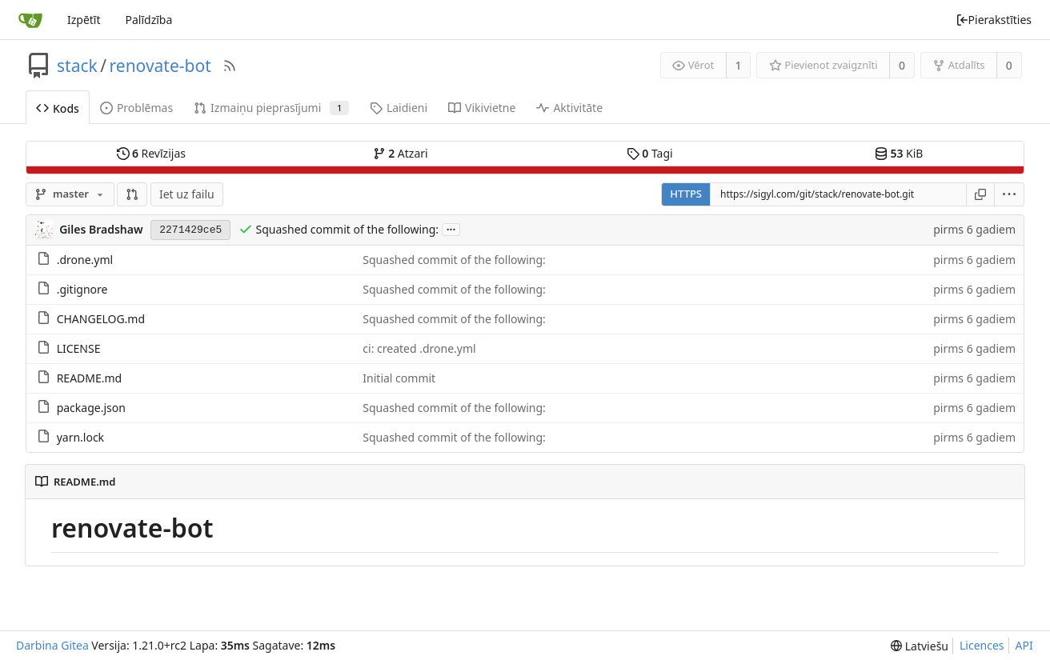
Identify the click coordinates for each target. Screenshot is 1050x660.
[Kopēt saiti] (980, 194)
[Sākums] (30, 20)
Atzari (400, 153)
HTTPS (686, 193)
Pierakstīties (994, 19)
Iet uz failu (186, 194)
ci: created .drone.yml (419, 348)
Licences (982, 645)
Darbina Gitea (52, 645)
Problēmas (136, 107)
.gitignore (82, 289)
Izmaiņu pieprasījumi (271, 107)
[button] (132, 194)
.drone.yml (85, 259)
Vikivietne (481, 107)
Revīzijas (151, 153)
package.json (91, 407)
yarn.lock (80, 437)
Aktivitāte (569, 107)
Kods (57, 108)
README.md (89, 378)
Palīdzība (148, 19)
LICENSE (79, 348)
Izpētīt (84, 19)
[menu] (1009, 194)
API (1024, 645)
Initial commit (399, 378)
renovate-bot (160, 66)
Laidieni (398, 107)
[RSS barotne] (229, 65)
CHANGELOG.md (101, 318)
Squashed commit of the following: (347, 229)
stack (77, 66)
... (451, 228)
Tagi (650, 153)
